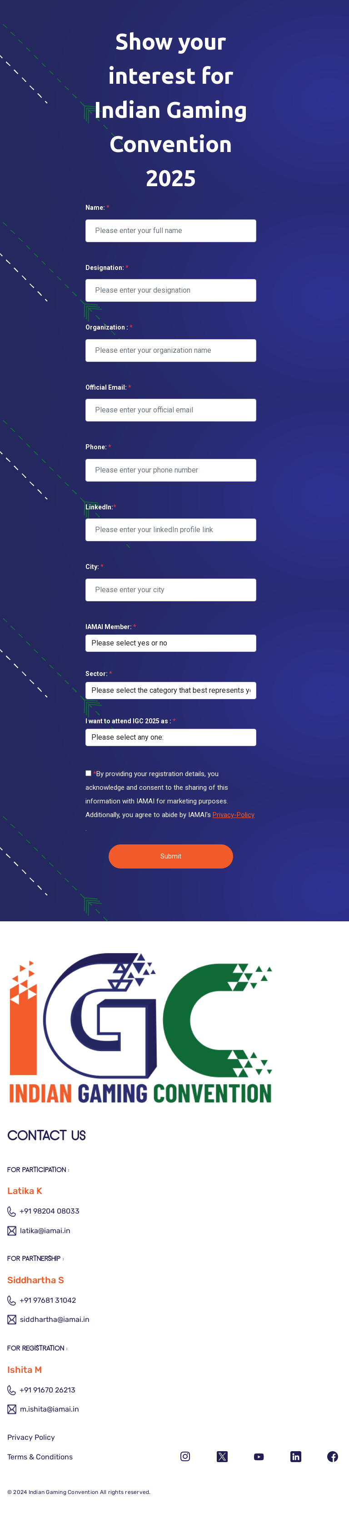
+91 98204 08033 (43, 1211)
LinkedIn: (100, 507)
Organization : (109, 327)
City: (94, 566)
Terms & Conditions (40, 1457)
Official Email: (108, 387)
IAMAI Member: (110, 626)
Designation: (107, 267)
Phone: (98, 447)
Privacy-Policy (233, 815)
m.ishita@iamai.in (43, 1409)
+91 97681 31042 (41, 1301)
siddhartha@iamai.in (48, 1320)
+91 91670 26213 (41, 1390)
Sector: (98, 673)
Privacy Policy (31, 1437)
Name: (97, 207)
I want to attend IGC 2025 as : (130, 721)
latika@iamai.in (38, 1231)
